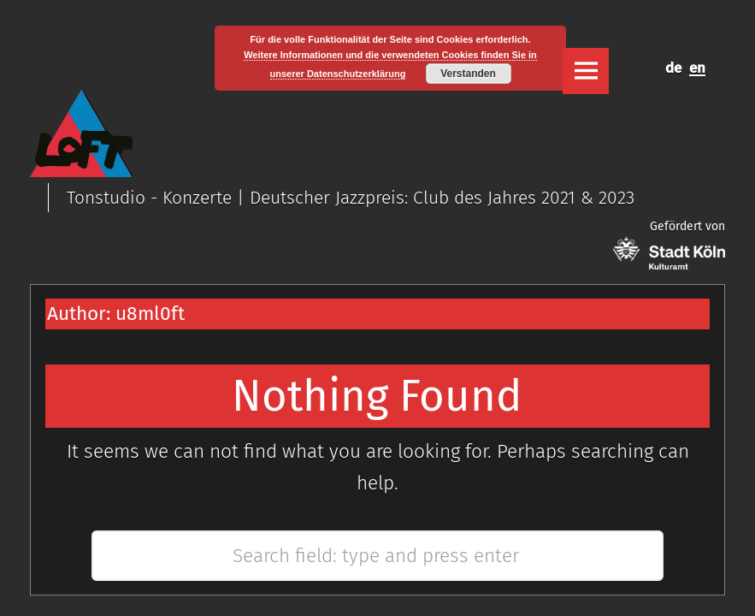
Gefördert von (669, 244)
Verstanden (468, 74)
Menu (586, 71)
